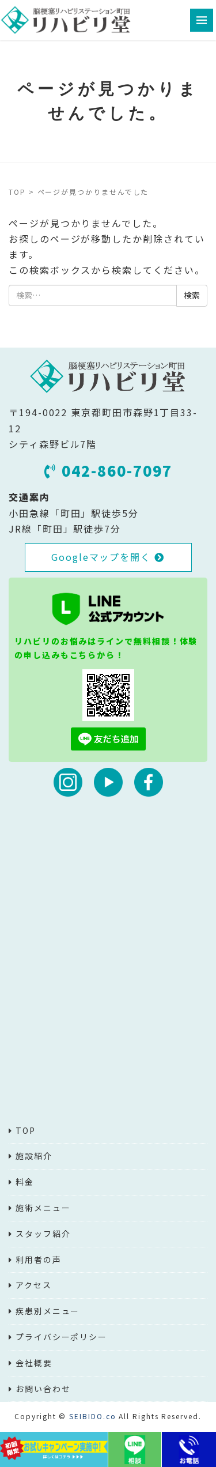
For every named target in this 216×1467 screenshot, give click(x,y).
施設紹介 (34, 1155)
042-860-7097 (108, 470)
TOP (17, 192)
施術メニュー (43, 1207)
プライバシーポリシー (61, 1336)
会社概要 (34, 1362)
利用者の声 (39, 1259)
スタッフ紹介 (43, 1233)
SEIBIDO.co (92, 1416)
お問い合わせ (43, 1388)
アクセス (34, 1285)
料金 (25, 1181)
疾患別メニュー (47, 1311)
